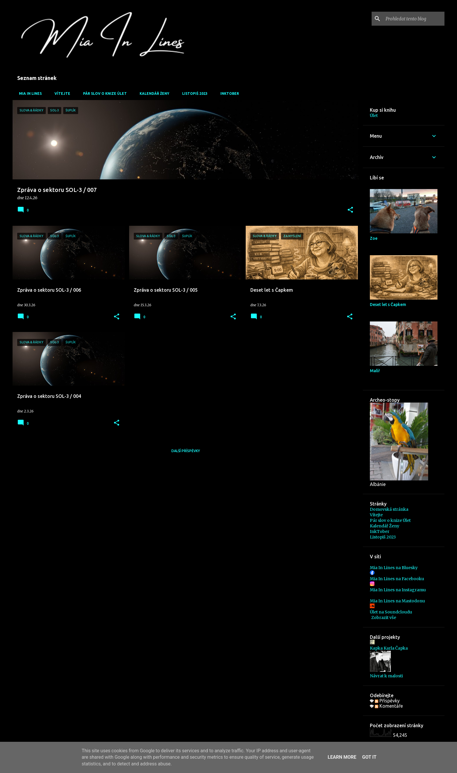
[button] (350, 210)
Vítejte (60, 93)
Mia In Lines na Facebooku (397, 578)
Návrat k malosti (386, 675)
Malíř (375, 370)
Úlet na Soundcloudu (391, 612)
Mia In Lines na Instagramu (398, 589)
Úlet (374, 115)
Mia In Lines (28, 93)
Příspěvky (387, 700)
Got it (369, 757)
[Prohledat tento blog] (413, 19)
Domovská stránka (389, 509)
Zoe (373, 238)
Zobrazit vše (383, 617)
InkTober (228, 93)
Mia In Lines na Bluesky (394, 567)
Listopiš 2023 (193, 93)
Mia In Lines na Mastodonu (397, 601)
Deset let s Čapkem (388, 304)
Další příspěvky (185, 451)
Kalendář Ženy (153, 93)
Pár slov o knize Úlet (103, 93)
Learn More (342, 757)
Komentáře (389, 706)
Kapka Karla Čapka (389, 648)
